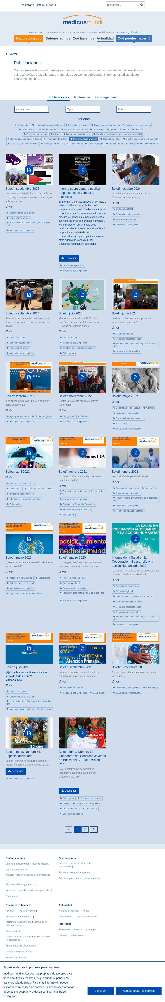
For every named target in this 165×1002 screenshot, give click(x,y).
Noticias (67, 32)
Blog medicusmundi (87, 916)
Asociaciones (35, 32)
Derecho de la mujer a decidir (24, 144)
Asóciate (10, 910)
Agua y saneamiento (119, 129)
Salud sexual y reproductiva (107, 125)
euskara (51, 4)
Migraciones (98, 129)
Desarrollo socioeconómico (138, 125)
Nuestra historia (40, 863)
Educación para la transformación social (80, 878)
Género (56, 134)
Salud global (23, 125)
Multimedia (82, 97)
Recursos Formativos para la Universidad (63, 144)
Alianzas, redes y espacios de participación (28, 875)
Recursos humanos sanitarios (48, 125)
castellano (27, 4)
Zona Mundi (12, 896)
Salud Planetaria (95, 144)
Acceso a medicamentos (75, 129)
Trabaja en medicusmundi (19, 951)
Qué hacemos (83, 38)
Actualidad (105, 38)
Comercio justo (13, 931)
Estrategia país (105, 97)
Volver (13, 54)
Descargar (70, 258)
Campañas (80, 32)
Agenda (92, 32)
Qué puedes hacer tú (18, 905)
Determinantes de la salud (78, 134)
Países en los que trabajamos (74, 872)
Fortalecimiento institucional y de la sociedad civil (119, 134)
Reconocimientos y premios (20, 884)
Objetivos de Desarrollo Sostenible (142, 139)
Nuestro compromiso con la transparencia (27, 890)
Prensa (85, 910)
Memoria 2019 (14, 679)
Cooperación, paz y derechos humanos (40, 129)
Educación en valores (78, 125)
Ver (11, 206)
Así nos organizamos (17, 869)
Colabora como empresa (18, 916)
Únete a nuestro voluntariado (21, 945)
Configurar (100, 990)
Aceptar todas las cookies (139, 990)
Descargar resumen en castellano (77, 243)
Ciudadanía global (111, 139)
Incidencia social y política (85, 139)
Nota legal (90, 929)
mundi (26, 674)
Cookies (63, 935)
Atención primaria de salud (121, 144)
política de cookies (32, 987)
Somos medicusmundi (17, 863)
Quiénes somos (57, 38)
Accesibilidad (77, 935)
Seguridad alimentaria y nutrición (25, 139)
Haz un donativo (26, 910)
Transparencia (53, 32)
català (40, 4)
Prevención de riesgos (57, 139)
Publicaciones (107, 32)
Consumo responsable (37, 134)
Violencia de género (149, 144)
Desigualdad (140, 129)
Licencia (77, 929)
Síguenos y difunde (127, 32)
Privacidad (64, 929)
